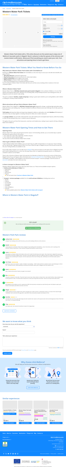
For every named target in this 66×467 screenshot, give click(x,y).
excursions (5, 160)
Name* (4, 330)
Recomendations (7, 439)
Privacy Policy (23, 350)
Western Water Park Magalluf (9, 217)
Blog (35, 433)
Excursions (8, 8)
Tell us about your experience (10, 336)
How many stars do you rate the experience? (13, 324)
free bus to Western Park (38, 157)
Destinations (22, 433)
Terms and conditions (45, 453)
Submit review (7, 353)
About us (9, 433)
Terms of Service (31, 350)
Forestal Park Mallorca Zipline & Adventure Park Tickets (40, 411)
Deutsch (62, 0)
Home (4, 8)
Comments (14, 14)
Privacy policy (53, 453)
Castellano (52, 0)
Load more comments (9, 311)
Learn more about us (33, 387)
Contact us (40, 433)
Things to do (30, 433)
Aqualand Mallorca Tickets (9, 410)
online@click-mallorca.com (57, 443)
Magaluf (30, 149)
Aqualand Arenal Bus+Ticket (54, 410)
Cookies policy (60, 453)
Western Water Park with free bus (25, 410)
